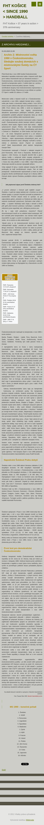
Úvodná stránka (7, 36)
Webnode (30, 820)
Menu (40, 4)
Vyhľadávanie (33, 4)
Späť (4, 770)
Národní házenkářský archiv (35, 696)
